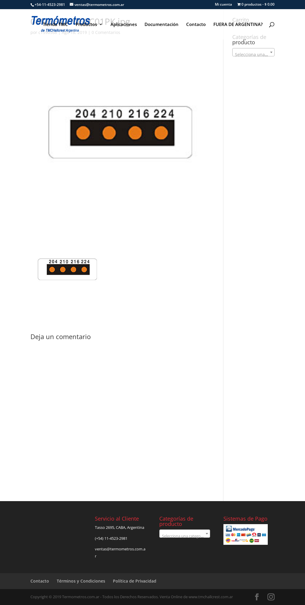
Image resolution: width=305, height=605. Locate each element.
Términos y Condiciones (81, 581)
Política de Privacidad (134, 581)
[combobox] (253, 52)
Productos (86, 24)
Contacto (196, 24)
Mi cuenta (223, 5)
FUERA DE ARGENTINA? (238, 24)
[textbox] (253, 54)
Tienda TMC (55, 24)
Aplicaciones (124, 24)
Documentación (162, 24)
